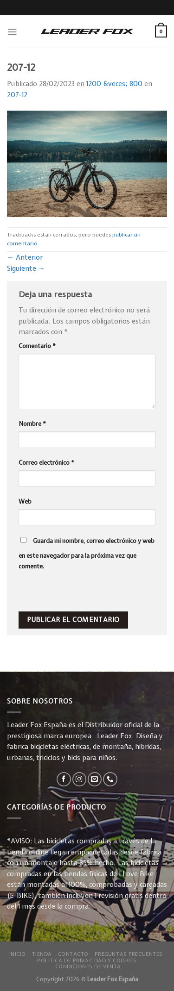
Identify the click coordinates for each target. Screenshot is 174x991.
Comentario (37, 346)
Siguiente (26, 268)
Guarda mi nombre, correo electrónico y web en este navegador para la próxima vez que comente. (87, 553)
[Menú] (12, 32)
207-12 (17, 95)
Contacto (73, 953)
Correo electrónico (46, 462)
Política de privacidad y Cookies (87, 960)
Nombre (32, 423)
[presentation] (82, 591)
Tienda (42, 953)
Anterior (25, 257)
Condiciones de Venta (88, 966)
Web (25, 501)
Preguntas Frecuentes (129, 953)
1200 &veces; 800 (114, 83)
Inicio (17, 953)
